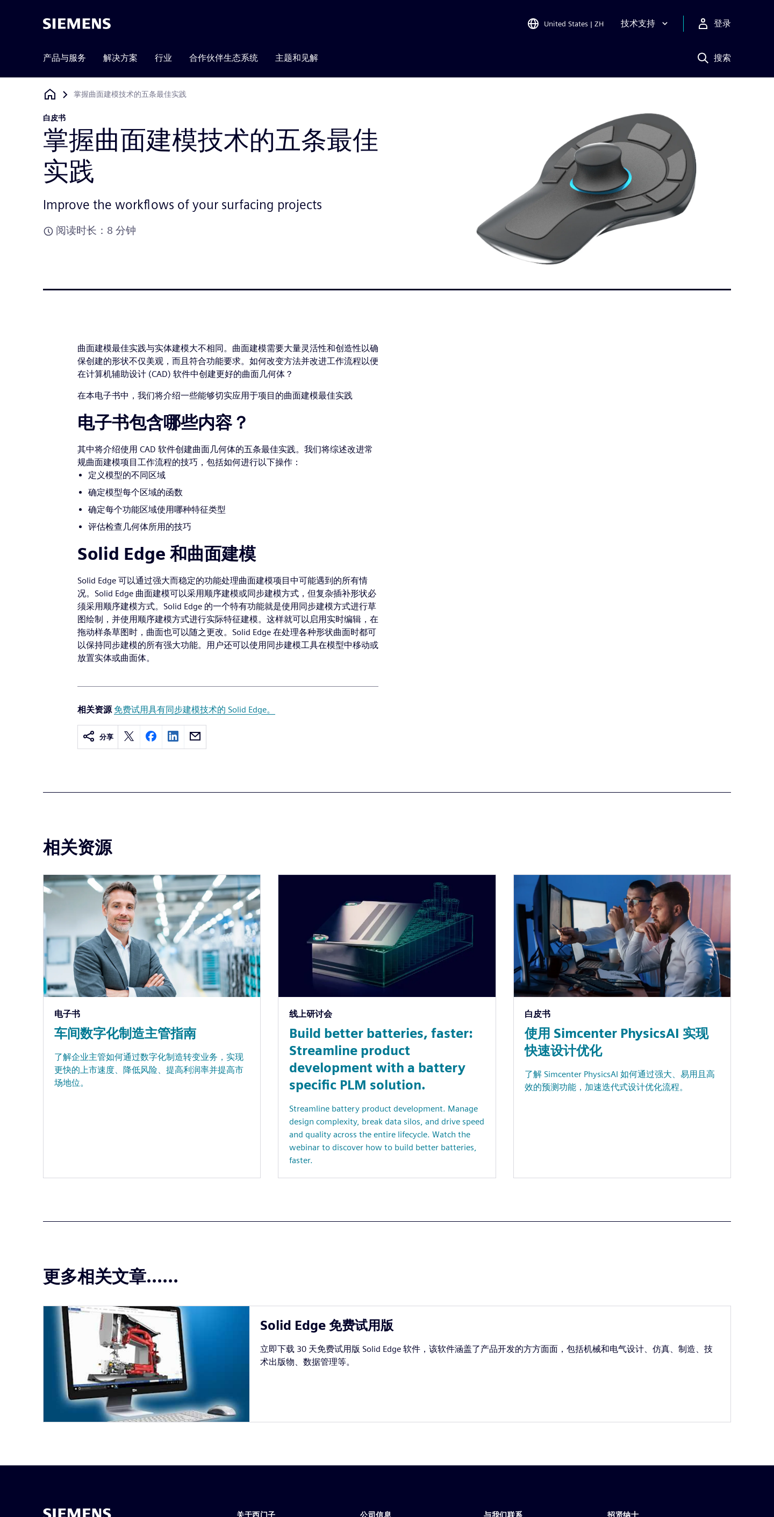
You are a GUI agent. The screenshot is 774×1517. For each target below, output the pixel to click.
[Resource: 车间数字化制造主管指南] (152, 1026)
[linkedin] (173, 737)
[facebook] (151, 737)
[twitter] (129, 737)
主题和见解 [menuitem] (296, 58)
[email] (195, 737)
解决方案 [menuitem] (120, 58)
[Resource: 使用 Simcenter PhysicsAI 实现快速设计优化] (622, 1026)
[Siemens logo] (77, 23)
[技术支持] (646, 23)
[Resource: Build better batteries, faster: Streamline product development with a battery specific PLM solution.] (387, 1026)
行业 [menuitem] (163, 58)
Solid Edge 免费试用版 (326, 1325)
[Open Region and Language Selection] (565, 23)
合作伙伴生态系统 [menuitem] (223, 58)
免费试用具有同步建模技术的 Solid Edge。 (194, 709)
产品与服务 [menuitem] (64, 58)
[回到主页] (50, 94)
